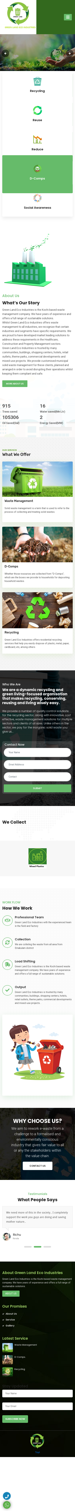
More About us (15, 383)
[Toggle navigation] (68, 17)
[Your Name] (37, 752)
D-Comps (11, 566)
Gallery (10, 1325)
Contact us (38, 1166)
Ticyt (37, 1452)
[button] (28, 1246)
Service (10, 1319)
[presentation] (5, 53)
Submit (37, 788)
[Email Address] (37, 764)
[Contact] (37, 776)
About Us (11, 1314)
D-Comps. (20, 1357)
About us (11, 1293)
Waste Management (19, 501)
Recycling (12, 632)
